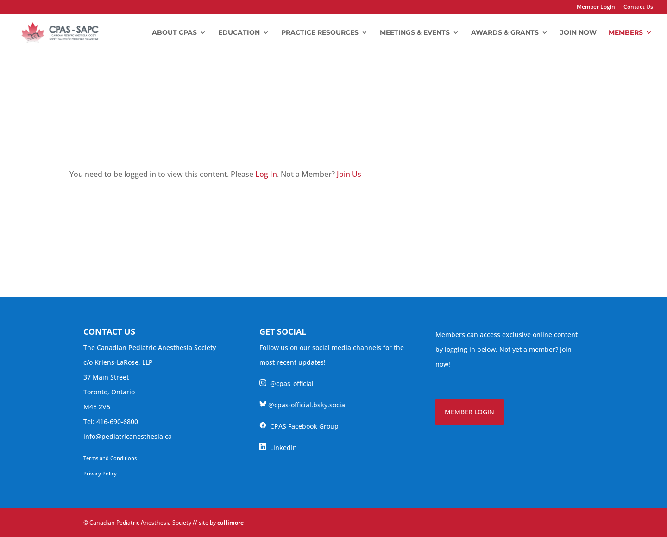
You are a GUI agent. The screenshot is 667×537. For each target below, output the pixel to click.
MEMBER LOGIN (469, 411)
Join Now (578, 33)
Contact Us (638, 7)
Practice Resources (320, 33)
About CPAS (174, 33)
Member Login (596, 7)
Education (239, 33)
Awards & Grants (505, 33)
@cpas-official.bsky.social (303, 404)
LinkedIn (278, 447)
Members (626, 33)
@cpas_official (286, 383)
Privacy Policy (100, 473)
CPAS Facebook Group (299, 426)
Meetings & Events (415, 33)
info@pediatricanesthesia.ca (127, 436)
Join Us (349, 174)
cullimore (230, 522)
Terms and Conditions (110, 458)
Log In (266, 174)
